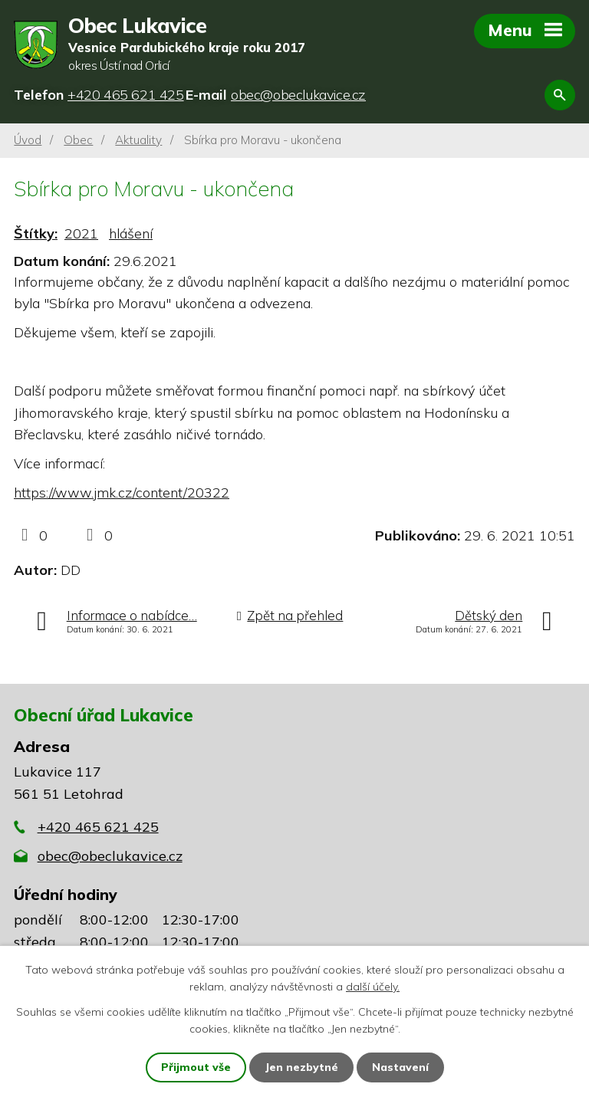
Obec (78, 140)
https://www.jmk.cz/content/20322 (121, 492)
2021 (81, 233)
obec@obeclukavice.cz (110, 856)
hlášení (131, 233)
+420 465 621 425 (98, 827)
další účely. (373, 987)
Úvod (27, 140)
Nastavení (400, 1067)
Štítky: (36, 233)
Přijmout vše (196, 1067)
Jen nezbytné (301, 1067)
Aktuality (138, 140)
